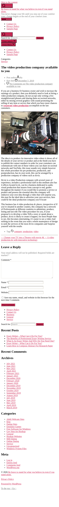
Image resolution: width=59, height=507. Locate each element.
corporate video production (16, 105)
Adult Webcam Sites (15, 422)
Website (4, 295)
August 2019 (12, 399)
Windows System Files (17, 452)
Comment (6, 260)
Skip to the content (9, 2)
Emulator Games (14, 430)
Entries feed (12, 466)
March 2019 (12, 411)
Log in (9, 463)
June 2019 (11, 403)
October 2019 (12, 394)
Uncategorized (13, 449)
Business (10, 318)
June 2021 (11, 369)
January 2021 (12, 379)
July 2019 (11, 401)
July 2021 (11, 367)
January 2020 (12, 386)
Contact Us (11, 24)
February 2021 (13, 377)
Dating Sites (12, 427)
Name (4, 285)
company (18, 231)
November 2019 (14, 391)
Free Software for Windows (19, 432)
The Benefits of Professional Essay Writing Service (29, 342)
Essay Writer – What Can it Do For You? (24, 346)
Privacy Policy (13, 26)
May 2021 (11, 372)
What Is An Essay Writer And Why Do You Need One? (31, 344)
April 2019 (11, 408)
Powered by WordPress (11, 487)
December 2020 (13, 381)
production (27, 231)
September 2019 (14, 396)
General (10, 320)
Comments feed (13, 468)
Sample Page (12, 29)
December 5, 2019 (26, 81)
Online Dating (13, 444)
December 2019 (13, 389)
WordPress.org (13, 471)
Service (4, 61)
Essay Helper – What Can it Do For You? (24, 339)
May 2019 (11, 406)
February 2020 (13, 384)
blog (8, 425)
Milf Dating (12, 442)
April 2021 (11, 374)
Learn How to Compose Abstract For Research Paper (30, 349)
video (36, 231)
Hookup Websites (14, 439)
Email (4, 290)
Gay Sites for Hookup (16, 435)
